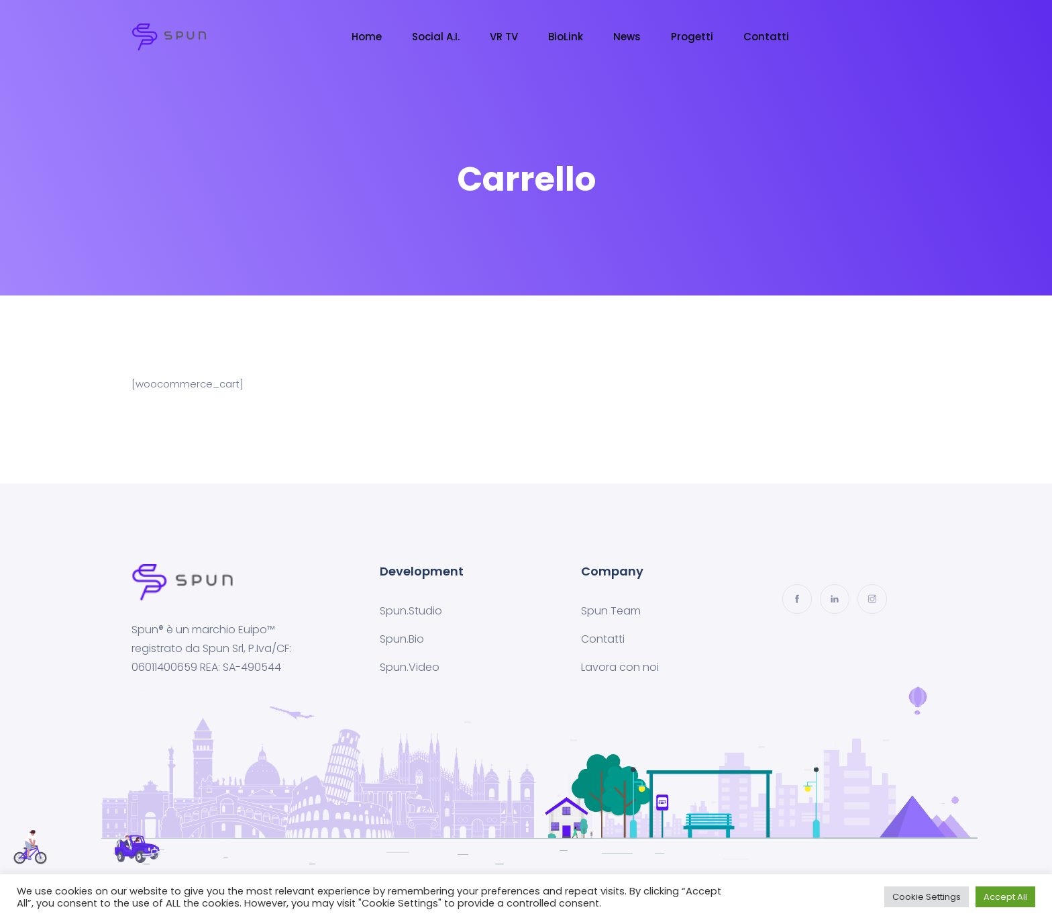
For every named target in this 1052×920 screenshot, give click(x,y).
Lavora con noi (620, 667)
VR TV (504, 37)
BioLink (565, 37)
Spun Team (611, 610)
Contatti (766, 37)
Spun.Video (409, 667)
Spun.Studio (411, 610)
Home (367, 37)
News (627, 37)
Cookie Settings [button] (926, 896)
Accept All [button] (1005, 896)
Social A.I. (436, 37)
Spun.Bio (402, 639)
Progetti (692, 37)
